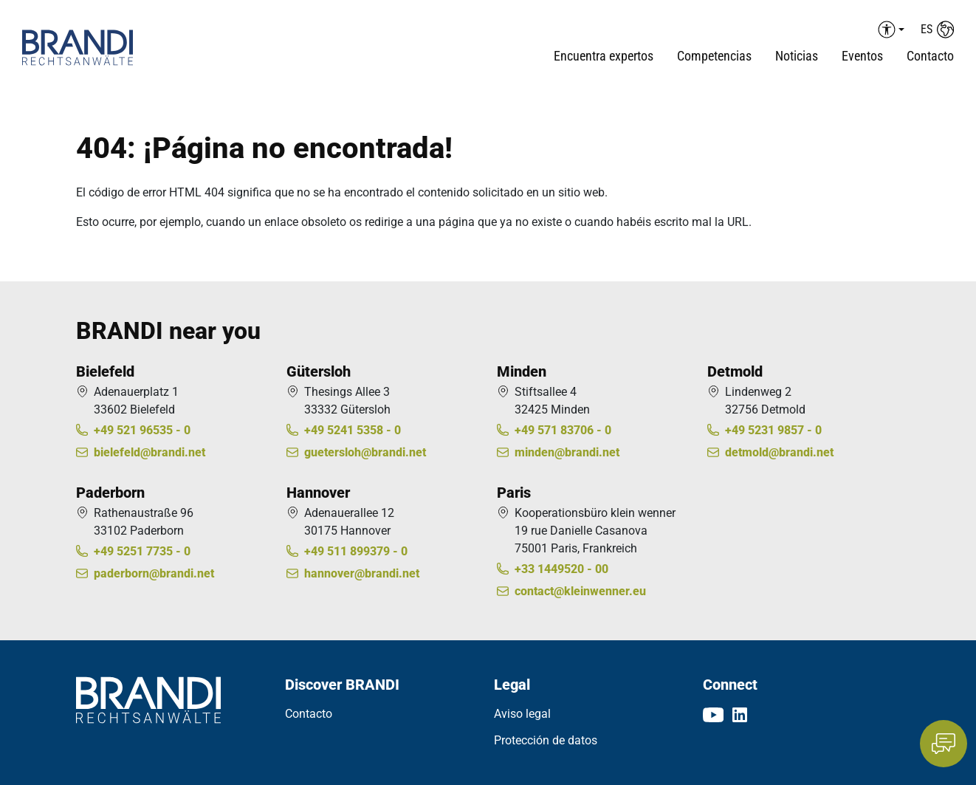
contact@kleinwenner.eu (580, 591)
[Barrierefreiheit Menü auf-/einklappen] (889, 29)
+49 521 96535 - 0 (142, 430)
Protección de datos (545, 740)
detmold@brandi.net (779, 452)
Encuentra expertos (603, 56)
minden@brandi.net (567, 452)
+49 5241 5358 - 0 (352, 430)
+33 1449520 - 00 (561, 569)
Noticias (796, 56)
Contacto (930, 56)
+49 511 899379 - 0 (356, 551)
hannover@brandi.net (361, 573)
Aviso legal (522, 714)
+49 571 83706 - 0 (563, 430)
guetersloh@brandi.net (365, 452)
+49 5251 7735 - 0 (142, 551)
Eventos (862, 56)
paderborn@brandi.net (154, 573)
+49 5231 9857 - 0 (773, 430)
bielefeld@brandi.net (149, 452)
